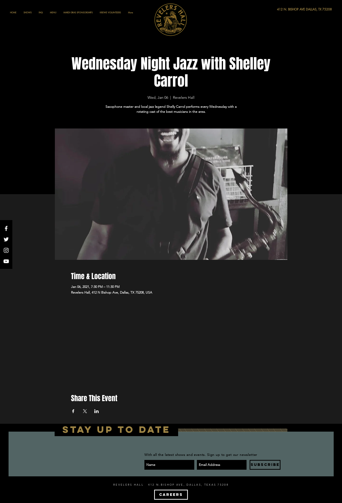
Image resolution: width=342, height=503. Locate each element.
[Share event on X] (85, 411)
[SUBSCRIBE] (265, 465)
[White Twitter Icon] (6, 239)
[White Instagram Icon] (6, 250)
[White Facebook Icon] (6, 228)
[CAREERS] (171, 495)
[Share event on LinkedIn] (96, 411)
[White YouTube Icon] (6, 261)
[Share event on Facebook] (73, 411)
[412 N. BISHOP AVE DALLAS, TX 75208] (287, 9)
